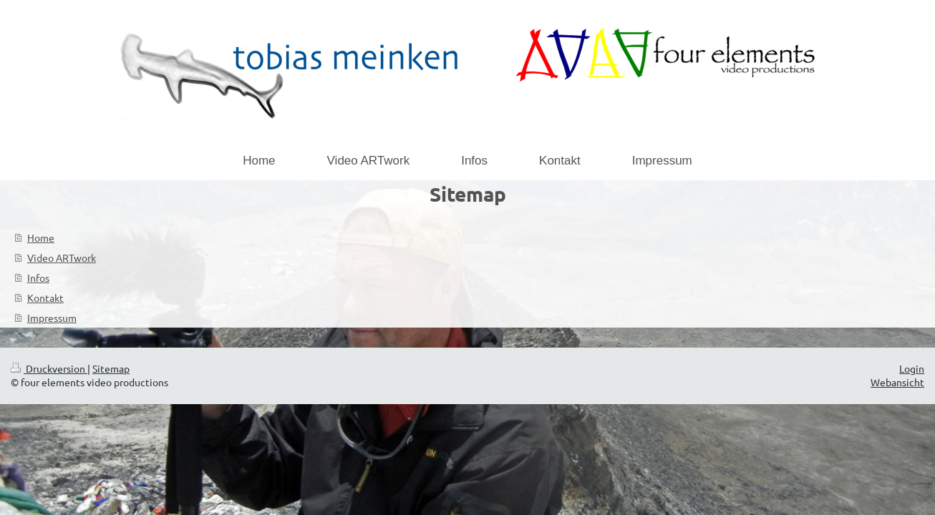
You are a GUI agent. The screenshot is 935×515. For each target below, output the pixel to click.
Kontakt (45, 297)
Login (911, 368)
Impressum (52, 317)
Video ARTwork (61, 257)
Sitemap (111, 368)
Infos (38, 277)
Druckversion (49, 368)
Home (40, 237)
